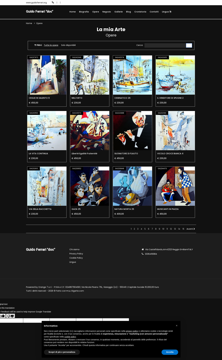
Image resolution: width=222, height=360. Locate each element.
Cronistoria (140, 11)
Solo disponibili (68, 45)
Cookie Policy (76, 258)
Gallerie (118, 11)
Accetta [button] (170, 352)
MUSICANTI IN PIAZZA (168, 209)
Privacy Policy (76, 254)
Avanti (191, 229)
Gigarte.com (77, 291)
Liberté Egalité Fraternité (84, 154)
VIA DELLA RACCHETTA (40, 209)
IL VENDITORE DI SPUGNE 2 (170, 98)
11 (167, 229)
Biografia (84, 11)
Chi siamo (74, 249)
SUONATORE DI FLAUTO (126, 154)
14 (179, 229)
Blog (128, 11)
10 (163, 229)
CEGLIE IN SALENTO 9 (39, 98)
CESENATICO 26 (122, 98)
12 (171, 229)
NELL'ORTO (77, 98)
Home (72, 11)
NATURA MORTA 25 (124, 209)
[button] (176, 325)
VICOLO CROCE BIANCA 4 (170, 154)
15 (183, 229)
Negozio (106, 11)
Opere (95, 11)
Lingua (166, 11)
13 (175, 229)
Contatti (154, 11)
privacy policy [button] (132, 331)
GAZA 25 (76, 209)
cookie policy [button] (70, 337)
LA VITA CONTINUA (38, 154)
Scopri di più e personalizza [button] (62, 352)
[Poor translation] (10, 316)
